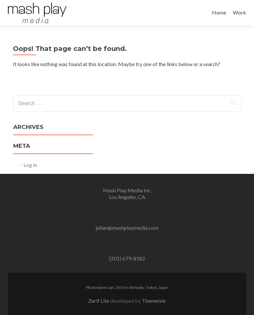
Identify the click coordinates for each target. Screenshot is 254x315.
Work (239, 12)
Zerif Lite (99, 300)
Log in (30, 165)
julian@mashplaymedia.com (127, 227)
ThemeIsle (154, 300)
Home (219, 12)
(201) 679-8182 (127, 258)
